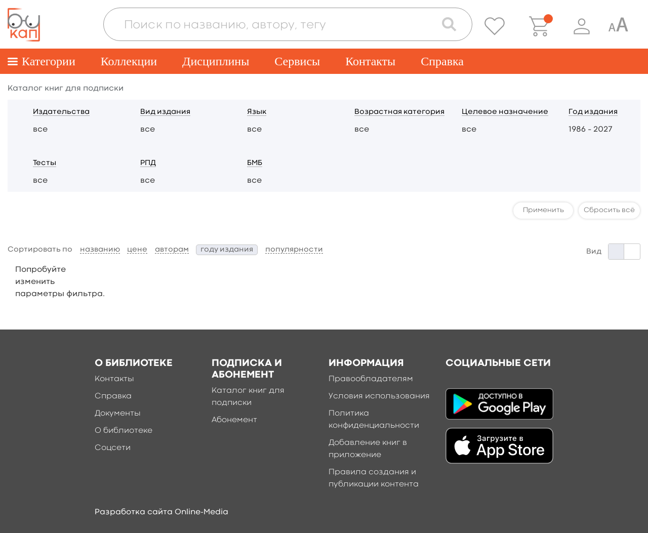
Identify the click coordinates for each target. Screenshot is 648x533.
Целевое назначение (505, 112)
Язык (256, 112)
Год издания (593, 112)
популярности (294, 250)
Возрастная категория (399, 112)
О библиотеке (123, 430)
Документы (118, 413)
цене (137, 250)
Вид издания (165, 112)
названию (100, 250)
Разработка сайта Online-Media (161, 512)
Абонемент (234, 420)
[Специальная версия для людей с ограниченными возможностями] (618, 26)
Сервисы (297, 61)
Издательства (61, 112)
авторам (172, 250)
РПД (148, 163)
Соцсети (113, 448)
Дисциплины (215, 61)
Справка (442, 61)
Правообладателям (371, 379)
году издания (226, 250)
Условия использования (379, 396)
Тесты (44, 163)
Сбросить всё (609, 210)
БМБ (254, 163)
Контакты (370, 61)
